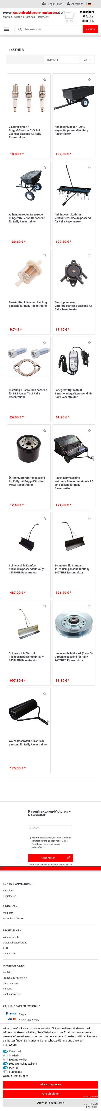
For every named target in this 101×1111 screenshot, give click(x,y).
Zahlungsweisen (12, 994)
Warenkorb (9, 918)
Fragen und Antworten (15, 977)
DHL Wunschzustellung (23, 1063)
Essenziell (15, 1051)
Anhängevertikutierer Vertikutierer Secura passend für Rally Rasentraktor (73, 218)
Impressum (9, 953)
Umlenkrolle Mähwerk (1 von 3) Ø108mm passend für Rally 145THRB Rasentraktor (74, 657)
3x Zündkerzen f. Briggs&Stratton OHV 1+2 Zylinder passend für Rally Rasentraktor (25, 132)
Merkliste (8, 912)
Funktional (15, 1071)
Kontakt (7, 972)
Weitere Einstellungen (15, 1075)
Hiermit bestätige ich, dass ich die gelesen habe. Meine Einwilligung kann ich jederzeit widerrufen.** (52, 843)
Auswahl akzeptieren (50, 1103)
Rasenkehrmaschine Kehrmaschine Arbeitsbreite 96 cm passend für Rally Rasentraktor (74, 483)
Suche (90, 28)
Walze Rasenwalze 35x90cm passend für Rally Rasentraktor (28, 742)
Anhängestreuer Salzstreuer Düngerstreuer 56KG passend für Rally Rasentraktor (27, 218)
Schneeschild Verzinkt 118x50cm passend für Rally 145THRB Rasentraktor (26, 657)
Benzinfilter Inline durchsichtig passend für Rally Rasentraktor (28, 304)
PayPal (13, 1067)
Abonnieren (55, 858)
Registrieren (9, 896)
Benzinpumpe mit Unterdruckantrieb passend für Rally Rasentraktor (73, 306)
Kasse (19, 918)
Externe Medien (18, 1059)
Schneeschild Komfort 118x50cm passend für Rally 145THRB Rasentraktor (26, 569)
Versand (7, 988)
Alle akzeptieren (50, 1084)
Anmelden (8, 890)
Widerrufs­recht (11, 937)
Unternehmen (10, 983)
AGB (5, 948)
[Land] (89, 3)
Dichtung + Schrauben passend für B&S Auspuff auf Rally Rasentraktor (28, 393)
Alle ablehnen (50, 1093)
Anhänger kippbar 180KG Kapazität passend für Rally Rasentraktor (72, 130)
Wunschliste (44, 80)
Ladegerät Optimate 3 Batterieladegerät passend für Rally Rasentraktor (73, 393)
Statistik (14, 1055)
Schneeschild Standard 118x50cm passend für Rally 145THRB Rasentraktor (72, 569)
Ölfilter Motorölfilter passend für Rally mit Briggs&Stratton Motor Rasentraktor (27, 481)
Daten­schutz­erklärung (15, 942)
